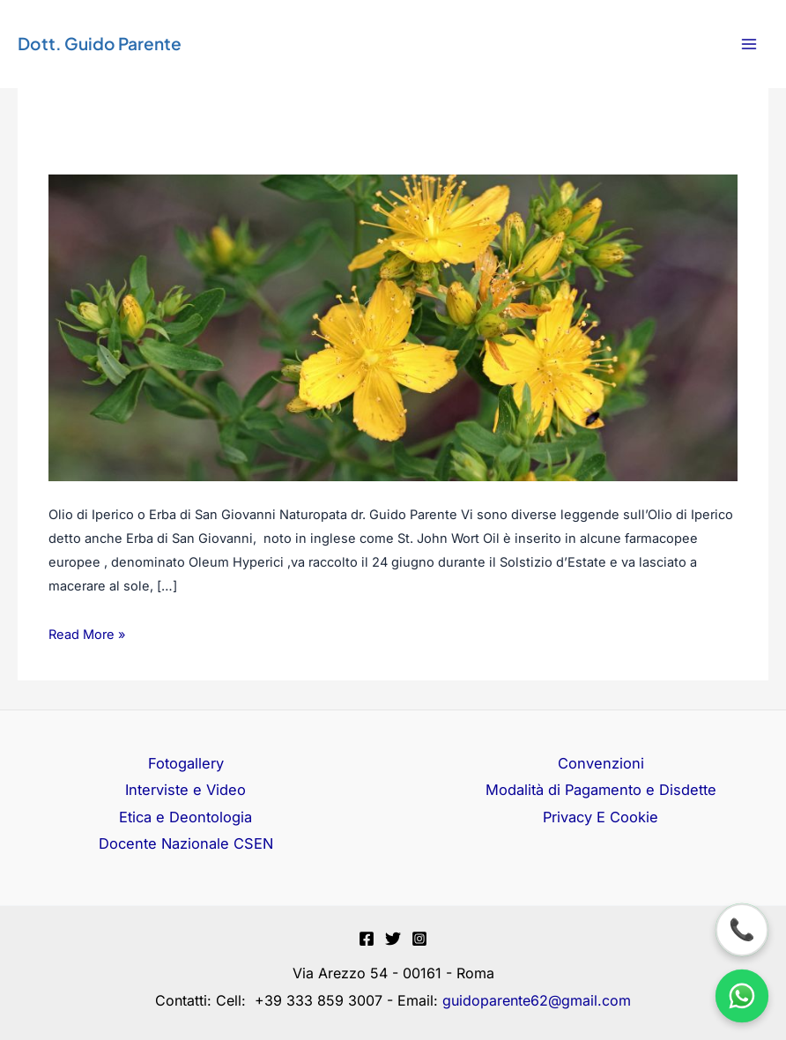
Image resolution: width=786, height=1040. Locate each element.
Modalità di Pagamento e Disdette (601, 790)
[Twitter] (393, 939)
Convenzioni (601, 763)
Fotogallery (186, 763)
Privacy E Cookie (600, 817)
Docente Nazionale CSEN (186, 843)
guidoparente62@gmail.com (536, 1000)
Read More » (86, 633)
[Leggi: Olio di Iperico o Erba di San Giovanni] (393, 327)
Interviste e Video (185, 790)
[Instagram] (419, 939)
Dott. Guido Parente (100, 43)
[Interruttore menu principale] (748, 44)
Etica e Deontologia (185, 817)
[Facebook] (366, 939)
